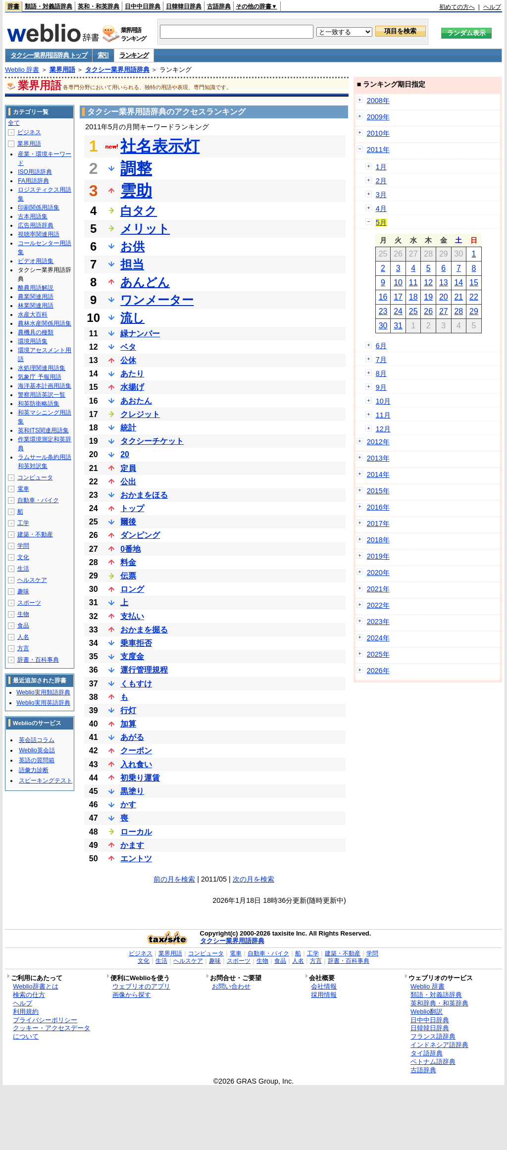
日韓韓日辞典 (184, 6)
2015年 (378, 491)
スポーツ (29, 602)
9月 (381, 387)
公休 (128, 360)
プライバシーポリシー (45, 1020)
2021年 (378, 589)
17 (398, 297)
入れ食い (136, 764)
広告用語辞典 (35, 225)
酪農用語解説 (35, 287)
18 (413, 297)
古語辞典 (219, 6)
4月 (381, 208)
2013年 (378, 458)
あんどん (145, 282)
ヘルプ (492, 6)
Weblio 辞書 (22, 69)
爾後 (128, 522)
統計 (128, 427)
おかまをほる (144, 495)
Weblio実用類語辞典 (43, 692)
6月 (381, 346)
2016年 (378, 507)
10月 (383, 401)
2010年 (378, 133)
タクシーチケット (152, 441)
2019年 (378, 556)
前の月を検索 (174, 879)
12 (428, 282)
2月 (381, 181)
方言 (23, 648)
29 (473, 311)
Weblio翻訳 (426, 1011)
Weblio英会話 (36, 750)
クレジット (140, 414)
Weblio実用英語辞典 (43, 702)
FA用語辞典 (33, 180)
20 (124, 454)
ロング (132, 589)
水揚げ (132, 387)
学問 (23, 545)
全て (14, 123)
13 (443, 282)
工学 (23, 523)
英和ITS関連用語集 (43, 430)
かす (128, 804)
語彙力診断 (34, 770)
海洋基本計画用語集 (44, 385)
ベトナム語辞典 (433, 1061)
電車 (23, 488)
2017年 (378, 523)
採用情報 (324, 994)
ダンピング (140, 535)
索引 (103, 55)
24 (398, 311)
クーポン (136, 750)
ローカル (136, 832)
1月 (381, 167)
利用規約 (26, 1011)
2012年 (378, 442)
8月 (381, 373)
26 (428, 311)
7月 (381, 360)
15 (473, 282)
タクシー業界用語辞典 (117, 69)
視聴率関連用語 (38, 234)
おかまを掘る (144, 630)
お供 (132, 246)
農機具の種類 (35, 332)
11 (413, 282)
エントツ (136, 858)
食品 (23, 625)
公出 (128, 481)
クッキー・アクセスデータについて (51, 1032)
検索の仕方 (29, 994)
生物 (23, 614)
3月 (381, 195)
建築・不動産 (35, 534)
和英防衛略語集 (38, 403)
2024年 (378, 638)
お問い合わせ (231, 986)
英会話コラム (36, 739)
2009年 (378, 117)
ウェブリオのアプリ (141, 986)
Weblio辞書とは (35, 986)
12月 (383, 429)
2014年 (378, 474)
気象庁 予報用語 (39, 376)
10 (398, 282)
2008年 (378, 101)
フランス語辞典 (433, 1036)
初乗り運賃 (140, 778)
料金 (128, 562)
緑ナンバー (140, 333)
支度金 (132, 656)
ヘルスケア (32, 579)
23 (383, 311)
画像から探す (131, 994)
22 (473, 297)
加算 (128, 724)
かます (132, 845)
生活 (23, 568)
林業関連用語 (35, 305)
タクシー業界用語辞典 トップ (48, 55)
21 (458, 297)
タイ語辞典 (426, 1053)
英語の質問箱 (36, 760)
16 (383, 297)
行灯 (128, 710)
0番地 (130, 549)
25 (413, 311)
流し (132, 317)
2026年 (378, 671)
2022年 (378, 605)
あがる (132, 737)
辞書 (13, 6)
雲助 (136, 191)
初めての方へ (457, 6)
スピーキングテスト (45, 780)
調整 (136, 168)
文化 (23, 557)
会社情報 (324, 986)
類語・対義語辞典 (48, 6)
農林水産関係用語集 (44, 323)
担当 (132, 264)
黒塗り (132, 791)
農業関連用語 (35, 296)
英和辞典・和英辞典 (439, 1003)
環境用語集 (33, 341)
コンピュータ (35, 477)
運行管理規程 (144, 670)
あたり (132, 373)
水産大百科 (33, 314)
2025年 (378, 654)
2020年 (378, 572)
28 (458, 311)
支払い (132, 616)
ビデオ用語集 (35, 261)
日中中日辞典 (142, 6)
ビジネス (29, 132)
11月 (383, 415)
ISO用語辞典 (35, 171)
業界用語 (62, 69)
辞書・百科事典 (38, 659)
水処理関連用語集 (41, 368)
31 (398, 325)
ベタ (128, 347)
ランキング (134, 55)
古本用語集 (33, 216)
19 (428, 297)
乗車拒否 (136, 643)
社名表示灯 (160, 146)
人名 (23, 636)
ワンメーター (157, 300)
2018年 (378, 540)
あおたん (136, 401)
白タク (138, 210)
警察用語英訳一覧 (41, 394)
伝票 (128, 576)
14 (458, 282)
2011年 (378, 150)
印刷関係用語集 (38, 207)
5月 (381, 222)
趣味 (23, 591)
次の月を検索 (253, 879)
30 (383, 325)
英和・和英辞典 (98, 6)
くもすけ (136, 684)
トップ (132, 508)
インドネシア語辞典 (439, 1044)
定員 (128, 468)
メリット (145, 228)
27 (443, 311)
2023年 (378, 622)
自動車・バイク (38, 500)
